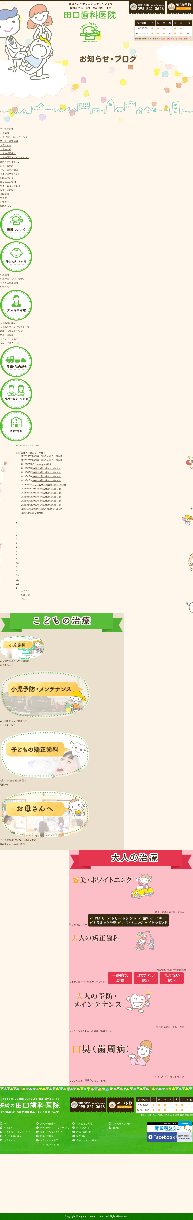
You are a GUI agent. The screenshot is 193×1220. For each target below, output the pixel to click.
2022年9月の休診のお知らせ (46, 468)
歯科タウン (5, 206)
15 (17, 583)
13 (17, 575)
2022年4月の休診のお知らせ (46, 492)
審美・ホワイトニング (11, 161)
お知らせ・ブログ (121, 1123)
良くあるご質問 (8, 181)
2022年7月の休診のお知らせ (46, 476)
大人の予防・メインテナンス (14, 157)
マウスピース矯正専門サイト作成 (49, 484)
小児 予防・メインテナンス (14, 137)
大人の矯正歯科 (8, 153)
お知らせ (25, 594)
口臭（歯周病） (8, 165)
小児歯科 (4, 133)
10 (17, 563)
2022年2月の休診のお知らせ (46, 500)
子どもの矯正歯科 (9, 141)
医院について (7, 177)
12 (17, 571)
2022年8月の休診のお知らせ (46, 472)
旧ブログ (4, 202)
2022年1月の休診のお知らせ (46, 504)
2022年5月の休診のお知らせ (46, 488)
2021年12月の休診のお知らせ (47, 509)
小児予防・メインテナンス (17, 1132)
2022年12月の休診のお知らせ (47, 456)
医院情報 (4, 194)
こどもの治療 (7, 129)
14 (17, 579)
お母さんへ (5, 145)
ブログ (3, 198)
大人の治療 (5, 149)
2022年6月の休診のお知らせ (46, 480)
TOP (6, 1123)
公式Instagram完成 (41, 464)
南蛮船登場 (37, 513)
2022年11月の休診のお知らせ (47, 460)
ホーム (19, 445)
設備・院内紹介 (8, 190)
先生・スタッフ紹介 (10, 186)
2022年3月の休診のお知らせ (46, 496)
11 (17, 567)
